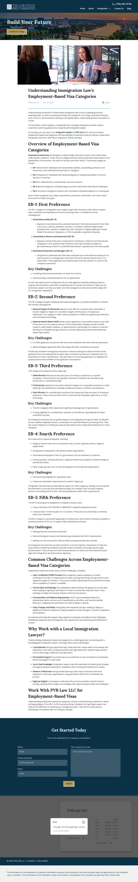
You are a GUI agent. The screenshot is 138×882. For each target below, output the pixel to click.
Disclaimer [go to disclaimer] (42, 861)
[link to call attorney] (122, 4)
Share (106, 102)
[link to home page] (21, 6)
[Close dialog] (83, 822)
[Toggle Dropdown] (110, 8)
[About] (91, 8)
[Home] (82, 8)
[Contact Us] (119, 8)
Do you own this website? (61, 831)
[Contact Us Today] (16, 31)
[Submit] (68, 783)
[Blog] (129, 8)
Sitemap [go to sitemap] (31, 861)
